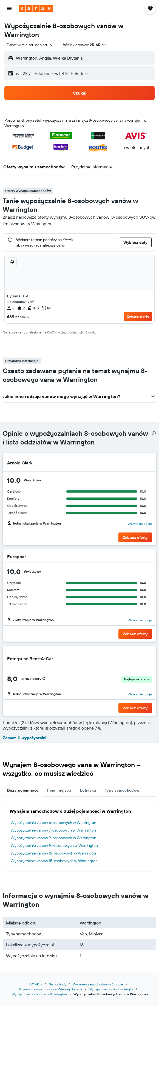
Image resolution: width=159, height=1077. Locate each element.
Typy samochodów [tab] (122, 790)
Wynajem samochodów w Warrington (39, 994)
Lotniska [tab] (88, 790)
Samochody (57, 984)
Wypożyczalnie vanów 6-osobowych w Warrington (53, 822)
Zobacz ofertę (138, 316)
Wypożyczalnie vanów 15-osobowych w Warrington (54, 860)
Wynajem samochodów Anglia (111, 989)
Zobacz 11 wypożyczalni (24, 737)
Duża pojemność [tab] (22, 790)
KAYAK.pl (35, 984)
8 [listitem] (11, 308)
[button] (9, 8)
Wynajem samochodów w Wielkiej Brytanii (50, 989)
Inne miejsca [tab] (59, 790)
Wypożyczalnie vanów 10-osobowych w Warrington (54, 845)
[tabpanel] (79, 836)
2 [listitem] (21, 308)
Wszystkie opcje (140, 524)
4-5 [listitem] (33, 308)
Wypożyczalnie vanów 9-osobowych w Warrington (53, 837)
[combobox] (30, 45)
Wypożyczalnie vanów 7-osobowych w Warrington (53, 830)
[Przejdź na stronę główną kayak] (36, 8)
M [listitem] (46, 308)
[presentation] (153, 433)
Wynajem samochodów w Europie (98, 984)
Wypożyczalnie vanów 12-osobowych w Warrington (54, 853)
